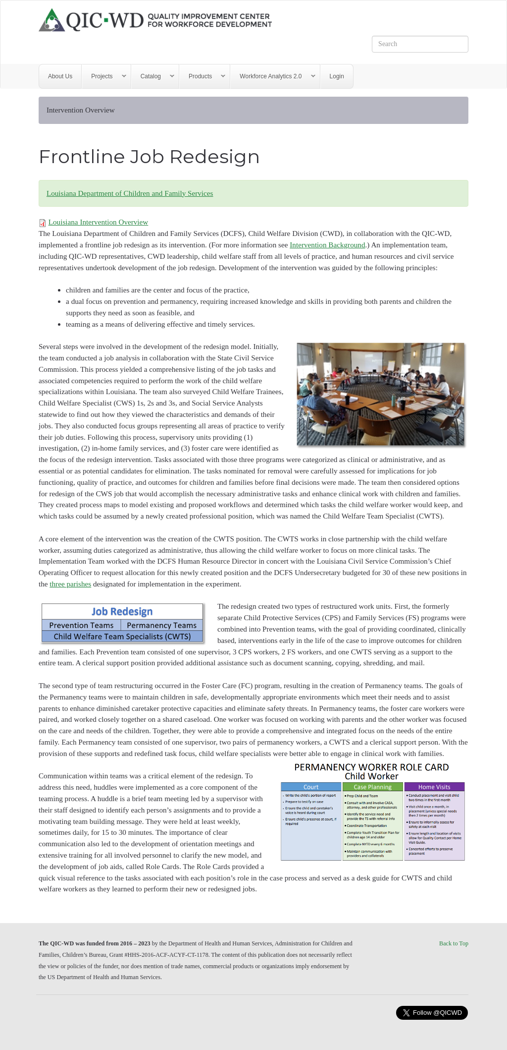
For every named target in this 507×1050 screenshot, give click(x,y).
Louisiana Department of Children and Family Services (130, 193)
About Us (60, 76)
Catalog (153, 76)
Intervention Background (327, 244)
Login (337, 76)
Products (202, 76)
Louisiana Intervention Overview (99, 222)
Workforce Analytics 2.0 (273, 76)
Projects (104, 76)
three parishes (70, 584)
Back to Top (453, 943)
